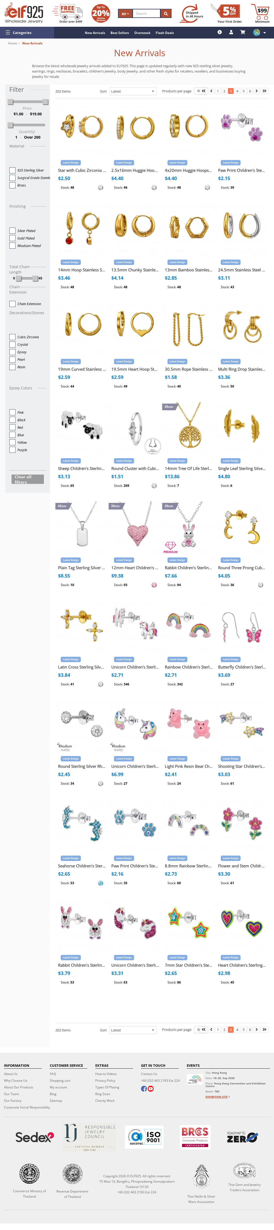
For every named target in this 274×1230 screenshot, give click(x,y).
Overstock (142, 33)
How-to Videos (106, 1074)
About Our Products (18, 1087)
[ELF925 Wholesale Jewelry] (24, 13)
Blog (53, 1094)
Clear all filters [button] (23, 479)
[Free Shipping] (67, 13)
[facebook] (144, 1089)
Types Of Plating (107, 1087)
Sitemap (56, 1100)
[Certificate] (89, 1137)
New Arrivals (95, 33)
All (125, 14)
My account (58, 1087)
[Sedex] (34, 1137)
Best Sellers (120, 33)
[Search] (146, 13)
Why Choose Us (15, 1080)
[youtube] (151, 1089)
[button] (27, 33)
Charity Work (105, 1100)
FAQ (53, 1074)
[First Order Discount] (226, 13)
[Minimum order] (260, 13)
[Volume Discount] (101, 13)
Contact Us (149, 1074)
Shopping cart (60, 1080)
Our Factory (12, 1100)
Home (12, 43)
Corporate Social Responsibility (27, 1107)
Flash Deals (165, 33)
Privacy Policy (105, 1080)
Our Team (11, 1094)
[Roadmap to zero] (243, 1137)
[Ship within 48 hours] (191, 13)
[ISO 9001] (144, 1137)
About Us (11, 1074)
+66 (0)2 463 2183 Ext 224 (160, 1080)
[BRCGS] (195, 1137)
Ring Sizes (102, 1094)
